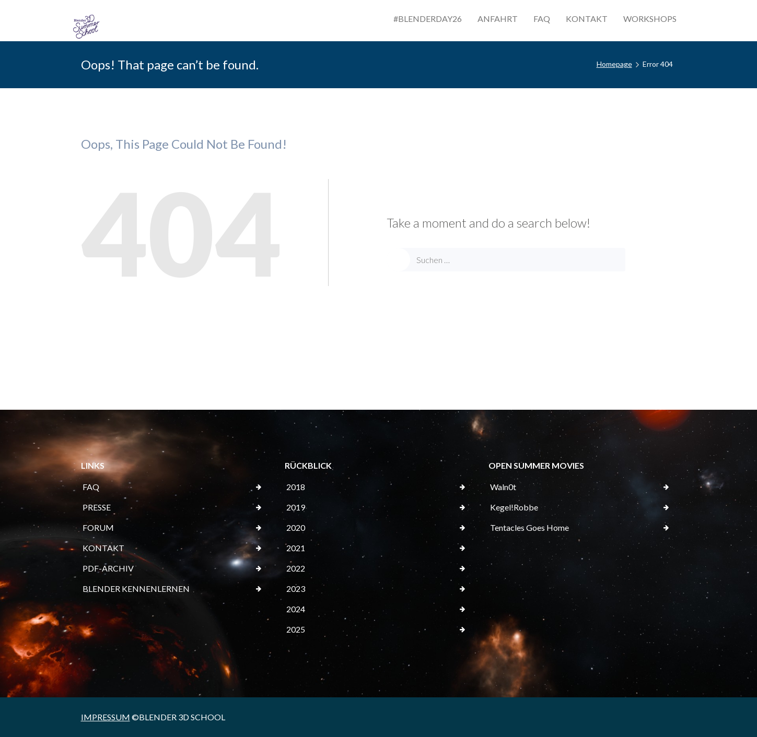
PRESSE (97, 507)
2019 (295, 507)
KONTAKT (587, 18)
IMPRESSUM (105, 717)
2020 (295, 527)
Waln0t (503, 487)
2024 (295, 609)
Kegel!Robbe (514, 507)
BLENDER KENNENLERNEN (136, 588)
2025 (295, 629)
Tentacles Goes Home (529, 527)
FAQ (541, 18)
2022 (295, 568)
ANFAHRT (498, 18)
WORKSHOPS (650, 18)
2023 (295, 588)
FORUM (98, 527)
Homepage (614, 64)
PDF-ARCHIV (108, 568)
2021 (295, 548)
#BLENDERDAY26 (427, 18)
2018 (295, 487)
